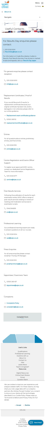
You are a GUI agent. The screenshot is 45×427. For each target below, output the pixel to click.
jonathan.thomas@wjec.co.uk (15, 264)
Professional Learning (22, 354)
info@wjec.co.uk (11, 84)
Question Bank (22, 379)
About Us (7, 12)
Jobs (22, 362)
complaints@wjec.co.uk (13, 307)
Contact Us (22, 360)
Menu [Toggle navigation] (39, 3)
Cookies (22, 419)
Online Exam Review (22, 375)
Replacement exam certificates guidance (19, 115)
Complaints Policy (11, 303)
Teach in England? (22, 367)
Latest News (22, 364)
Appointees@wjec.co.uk (13, 285)
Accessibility (22, 421)
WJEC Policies (22, 422)
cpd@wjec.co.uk (11, 238)
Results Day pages (29, 60)
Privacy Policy (22, 426)
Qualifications (22, 351)
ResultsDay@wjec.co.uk (13, 52)
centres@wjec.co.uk (12, 180)
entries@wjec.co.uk (12, 149)
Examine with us (22, 356)
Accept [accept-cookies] (18, 405)
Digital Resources (22, 373)
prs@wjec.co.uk (11, 212)
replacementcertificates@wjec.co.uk (18, 123)
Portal (22, 377)
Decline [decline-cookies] (27, 405)
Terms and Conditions (22, 424)
